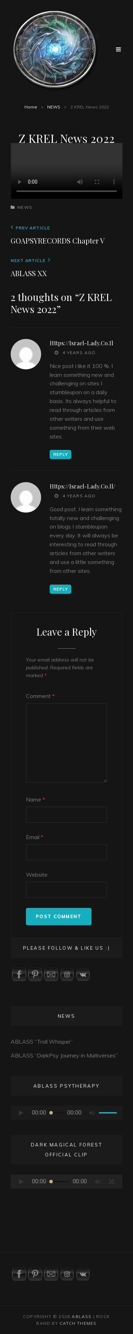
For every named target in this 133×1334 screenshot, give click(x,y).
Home (30, 107)
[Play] (21, 1113)
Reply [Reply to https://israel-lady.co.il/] (60, 589)
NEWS (53, 107)
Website (37, 874)
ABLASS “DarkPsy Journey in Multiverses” (64, 1055)
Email (34, 837)
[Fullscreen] (112, 1181)
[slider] (57, 1112)
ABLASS (82, 1316)
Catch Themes (78, 1323)
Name (35, 799)
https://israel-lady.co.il (81, 343)
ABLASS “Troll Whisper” (42, 1041)
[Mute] (92, 1113)
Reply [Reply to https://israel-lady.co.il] (60, 454)
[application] (66, 1113)
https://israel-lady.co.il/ (82, 486)
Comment (40, 695)
